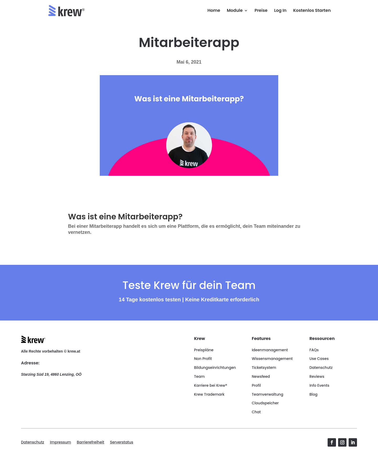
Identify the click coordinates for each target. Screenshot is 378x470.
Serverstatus (121, 442)
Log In (280, 11)
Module (235, 11)
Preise (261, 11)
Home (213, 11)
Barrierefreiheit (90, 442)
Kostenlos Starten (312, 11)
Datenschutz (32, 442)
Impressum (60, 442)
